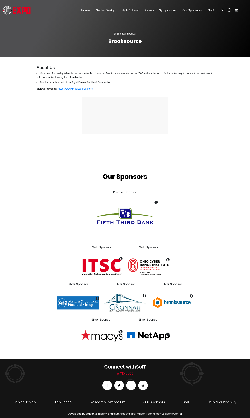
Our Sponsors (192, 10)
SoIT (211, 10)
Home (85, 10)
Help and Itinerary (221, 402)
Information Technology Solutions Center (156, 414)
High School (130, 10)
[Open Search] (229, 10)
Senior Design (105, 10)
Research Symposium (160, 10)
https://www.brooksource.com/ (75, 88)
